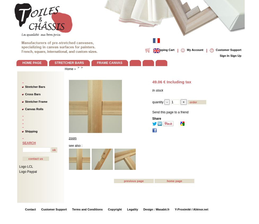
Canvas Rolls (34, 109)
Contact (30, 209)
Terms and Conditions (87, 209)
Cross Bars (33, 94)
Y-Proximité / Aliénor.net (191, 209)
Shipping (31, 131)
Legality (132, 209)
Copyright (115, 209)
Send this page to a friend (170, 112)
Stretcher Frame (36, 101)
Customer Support (54, 209)
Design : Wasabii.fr (156, 209)
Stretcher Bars (35, 86)
